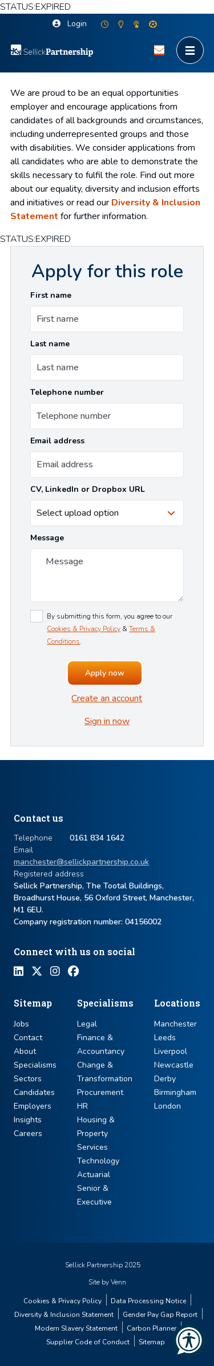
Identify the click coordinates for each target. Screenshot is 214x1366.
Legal (87, 1024)
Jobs (21, 1024)
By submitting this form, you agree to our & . (109, 629)
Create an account (106, 698)
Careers (28, 1133)
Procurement (100, 1092)
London (167, 1106)
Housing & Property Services (96, 1133)
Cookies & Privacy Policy (83, 628)
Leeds (165, 1037)
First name (50, 295)
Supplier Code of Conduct (88, 1342)
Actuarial (93, 1174)
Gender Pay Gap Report (160, 1314)
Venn (118, 1282)
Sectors (28, 1078)
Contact (28, 1037)
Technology (98, 1160)
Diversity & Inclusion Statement (64, 1314)
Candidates (34, 1092)
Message (47, 537)
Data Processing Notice (148, 1301)
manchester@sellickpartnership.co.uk (81, 861)
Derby (165, 1078)
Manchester (175, 1024)
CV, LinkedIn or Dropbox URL (87, 489)
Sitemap (152, 1342)
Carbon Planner (151, 1328)
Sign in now (107, 721)
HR (82, 1106)
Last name (50, 343)
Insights (28, 1119)
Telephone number (67, 392)
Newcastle (173, 1065)
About (25, 1051)
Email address (57, 440)
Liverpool (170, 1051)
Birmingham (175, 1092)
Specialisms (35, 1065)
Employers (32, 1106)
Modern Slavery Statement (76, 1328)
